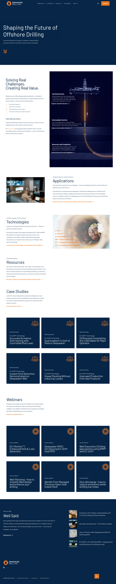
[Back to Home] (14, 3)
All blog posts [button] (7, 535)
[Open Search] (98, 3)
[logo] (11, 562)
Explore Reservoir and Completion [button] (62, 152)
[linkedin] (4, 567)
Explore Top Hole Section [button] (59, 103)
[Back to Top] (96, 576)
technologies (11, 128)
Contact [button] (105, 3)
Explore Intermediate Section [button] (61, 128)
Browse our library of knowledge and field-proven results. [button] (23, 279)
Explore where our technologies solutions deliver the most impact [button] (72, 201)
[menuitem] (44, 3)
